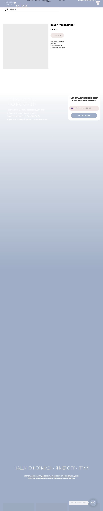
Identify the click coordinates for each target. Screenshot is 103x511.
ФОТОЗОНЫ (47, 1)
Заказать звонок (84, 115)
